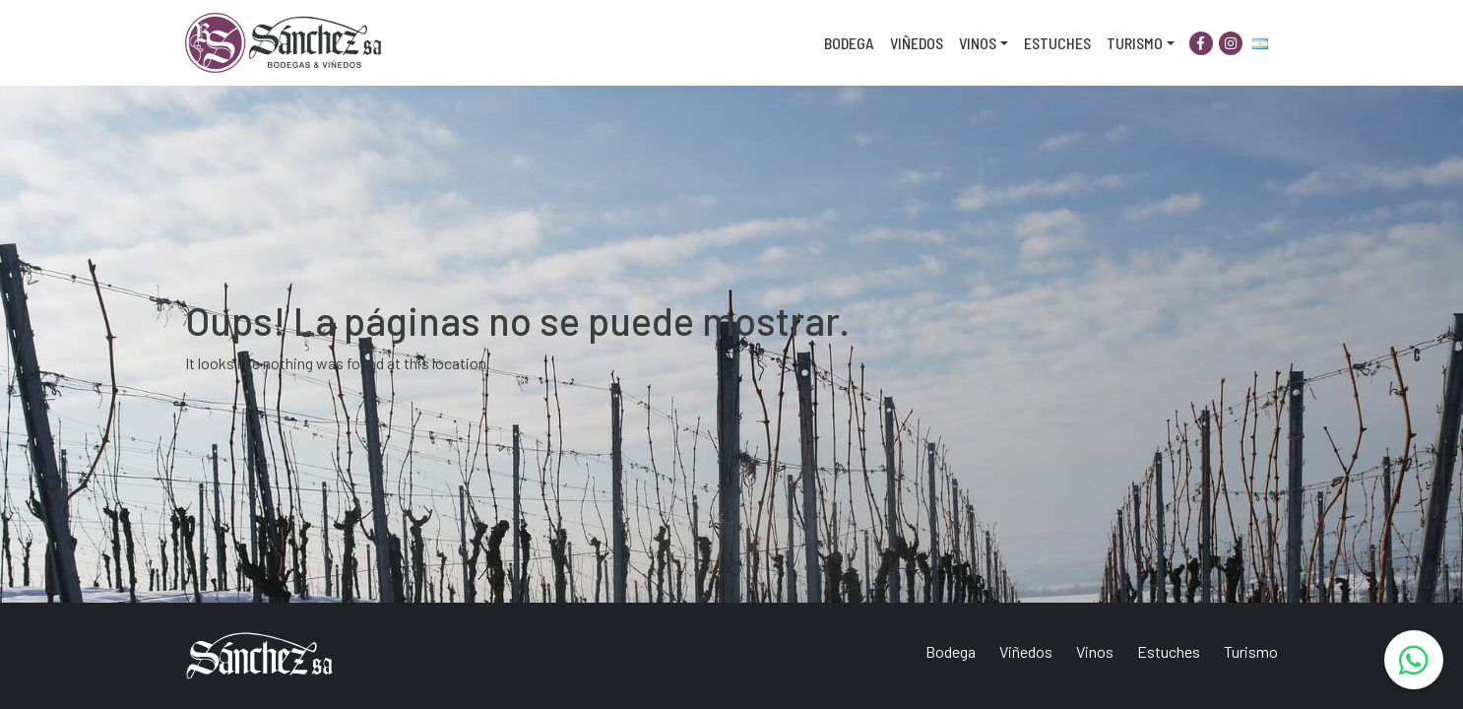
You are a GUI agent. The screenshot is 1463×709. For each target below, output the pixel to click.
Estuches (1057, 42)
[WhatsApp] (1413, 659)
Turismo (1135, 42)
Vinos (977, 42)
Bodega (849, 42)
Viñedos (916, 42)
